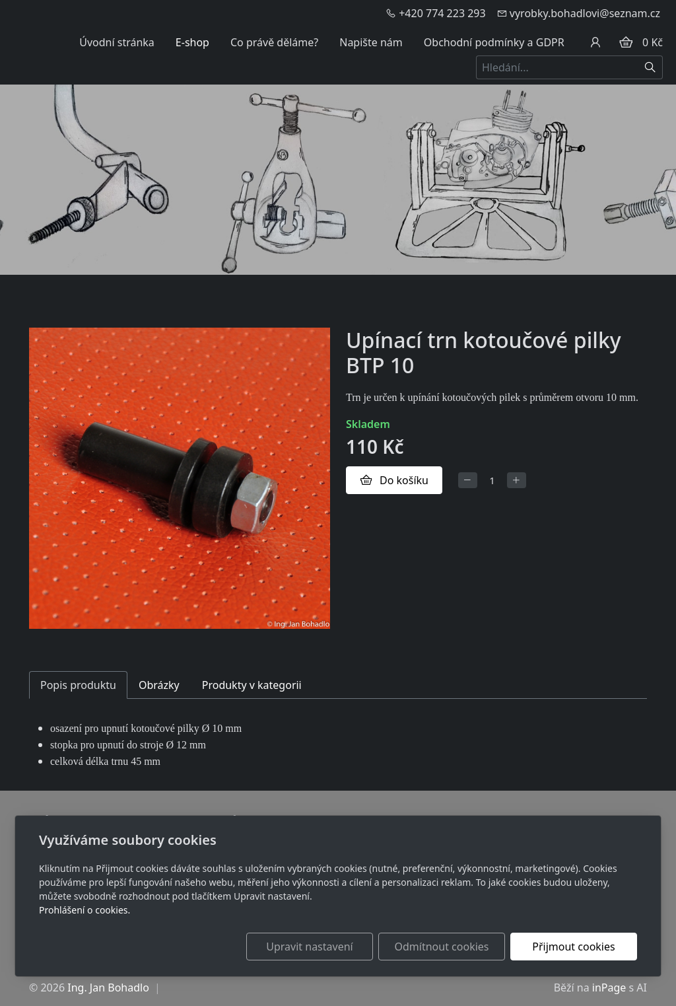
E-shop (192, 42)
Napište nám (371, 42)
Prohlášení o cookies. (84, 910)
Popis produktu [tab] (78, 685)
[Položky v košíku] (626, 42)
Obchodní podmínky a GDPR (494, 42)
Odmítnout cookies (442, 946)
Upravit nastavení (309, 946)
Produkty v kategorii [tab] (252, 685)
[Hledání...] (557, 67)
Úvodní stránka (116, 42)
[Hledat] (650, 67)
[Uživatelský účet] (595, 42)
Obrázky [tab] (159, 685)
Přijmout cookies (573, 946)
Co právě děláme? (274, 42)
